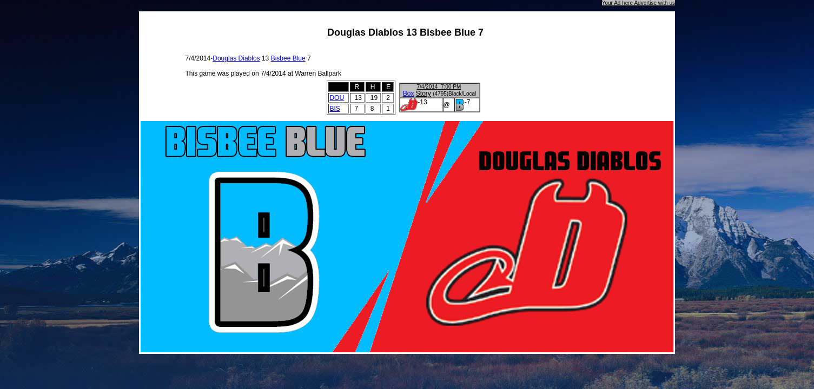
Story (423, 93)
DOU (336, 98)
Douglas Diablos (236, 58)
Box (408, 93)
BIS (334, 108)
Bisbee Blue (288, 58)
